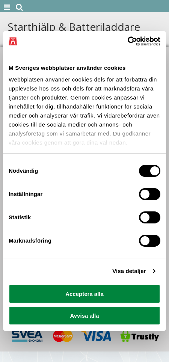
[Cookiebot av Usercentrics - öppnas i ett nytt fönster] (127, 41)
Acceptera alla (84, 294)
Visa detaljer (129, 271)
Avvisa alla (84, 315)
